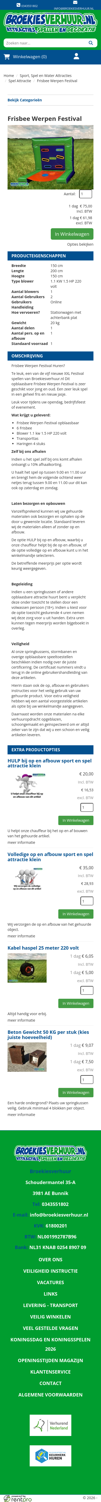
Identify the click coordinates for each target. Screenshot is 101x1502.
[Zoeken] (90, 42)
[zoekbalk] (44, 42)
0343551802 (27, 5)
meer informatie (21, 842)
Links (51, 1294)
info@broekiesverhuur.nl (74, 8)
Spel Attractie (20, 80)
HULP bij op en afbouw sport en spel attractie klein (50, 763)
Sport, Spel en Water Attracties (46, 75)
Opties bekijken (80, 244)
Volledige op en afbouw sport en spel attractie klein (50, 857)
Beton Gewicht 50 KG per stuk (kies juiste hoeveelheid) (48, 1034)
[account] (73, 57)
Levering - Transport (50, 1305)
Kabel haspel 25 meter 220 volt (43, 948)
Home (9, 75)
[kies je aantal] (86, 807)
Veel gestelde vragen (50, 1328)
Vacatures (50, 1282)
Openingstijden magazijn (50, 1360)
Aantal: (69, 193)
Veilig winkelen (50, 1317)
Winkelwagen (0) (25, 57)
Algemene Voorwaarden (50, 1395)
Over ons (50, 1259)
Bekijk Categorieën (50, 99)
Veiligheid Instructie (50, 1271)
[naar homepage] (50, 23)
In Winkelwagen (72, 234)
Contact (50, 1383)
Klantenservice (50, 1372)
